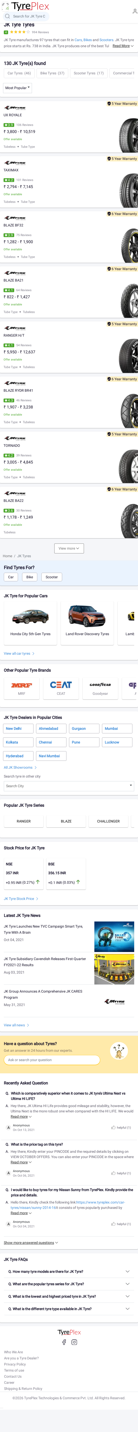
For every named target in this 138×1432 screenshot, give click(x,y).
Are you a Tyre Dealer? (21, 1358)
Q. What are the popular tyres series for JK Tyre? (46, 1284)
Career (9, 1382)
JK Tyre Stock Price (19, 899)
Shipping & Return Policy (23, 1389)
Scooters (106, 40)
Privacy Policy (15, 1364)
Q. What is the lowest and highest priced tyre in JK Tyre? (52, 1296)
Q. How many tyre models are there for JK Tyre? (45, 1272)
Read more (121, 46)
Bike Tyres (52, 73)
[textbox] (69, 786)
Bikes (87, 40)
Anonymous (21, 1125)
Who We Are (13, 1352)
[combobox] (17, 88)
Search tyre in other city (22, 776)
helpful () (120, 1127)
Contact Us (13, 1376)
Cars (78, 40)
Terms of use (14, 1370)
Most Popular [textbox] (16, 88)
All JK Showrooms (18, 767)
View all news (14, 1025)
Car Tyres (19, 73)
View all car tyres (17, 653)
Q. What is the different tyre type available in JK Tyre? (50, 1309)
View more (67, 548)
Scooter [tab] (52, 577)
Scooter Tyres (89, 73)
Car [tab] (11, 577)
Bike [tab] (29, 577)
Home (7, 556)
